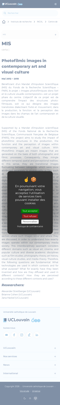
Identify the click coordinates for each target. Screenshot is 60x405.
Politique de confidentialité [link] (30, 226)
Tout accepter (30, 211)
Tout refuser (30, 216)
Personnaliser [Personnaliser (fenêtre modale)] (30, 221)
